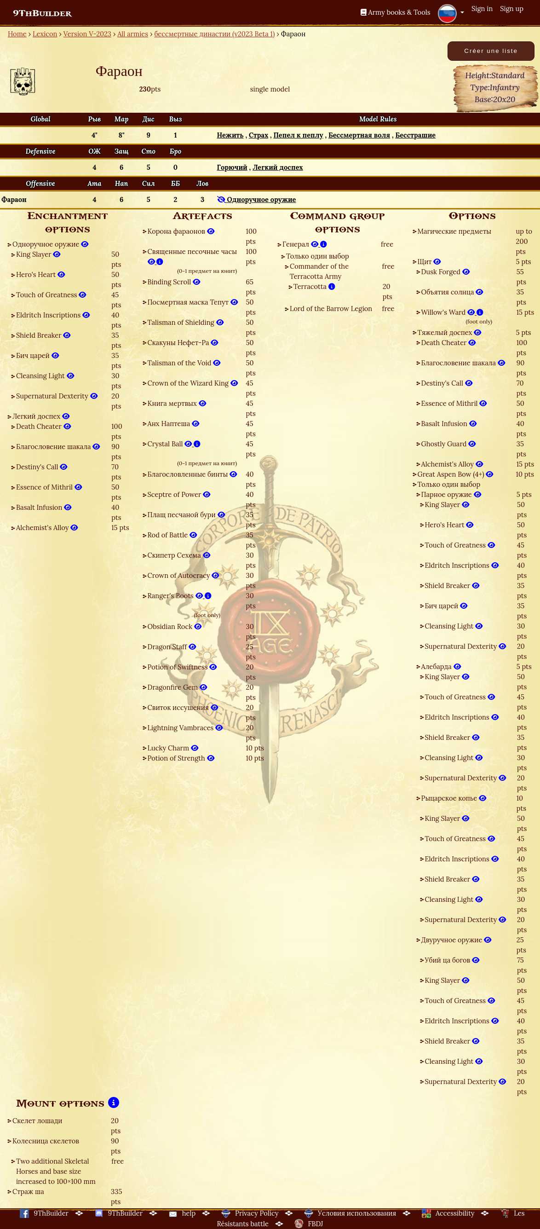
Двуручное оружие (456, 939)
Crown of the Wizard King (193, 383)
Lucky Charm (173, 748)
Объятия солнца (452, 292)
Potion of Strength (181, 758)
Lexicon (45, 33)
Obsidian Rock (174, 626)
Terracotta (314, 286)
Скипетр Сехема (179, 555)
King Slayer (38, 254)
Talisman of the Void (184, 362)
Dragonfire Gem (177, 687)
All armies (132, 33)
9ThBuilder (42, 13)
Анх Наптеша (174, 423)
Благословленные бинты (192, 474)
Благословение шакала (58, 446)
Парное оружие (451, 494)
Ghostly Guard (448, 443)
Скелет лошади (37, 1120)
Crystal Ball (174, 443)
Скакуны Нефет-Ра (183, 342)
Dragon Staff (172, 646)
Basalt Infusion (43, 507)
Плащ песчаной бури (186, 514)
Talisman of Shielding (186, 322)
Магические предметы (455, 231)
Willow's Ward (452, 312)
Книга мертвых (177, 403)
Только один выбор (317, 256)
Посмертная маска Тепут (193, 302)
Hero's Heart (40, 274)
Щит (429, 261)
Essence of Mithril (49, 487)
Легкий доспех (40, 416)
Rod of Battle (172, 535)
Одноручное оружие (50, 244)
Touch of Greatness (51, 294)
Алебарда (441, 666)
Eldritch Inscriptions (53, 315)
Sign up (511, 8)
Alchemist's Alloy (47, 527)
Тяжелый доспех (450, 332)
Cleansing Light (45, 375)
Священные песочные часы (192, 256)
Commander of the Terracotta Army (319, 271)
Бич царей (37, 355)
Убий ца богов (452, 960)
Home (17, 33)
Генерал (304, 244)
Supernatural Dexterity (57, 396)
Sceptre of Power (179, 494)
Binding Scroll (174, 281)
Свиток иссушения (183, 707)
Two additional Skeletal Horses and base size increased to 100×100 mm (56, 1171)
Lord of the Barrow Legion (331, 308)
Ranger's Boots (180, 595)
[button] (451, 13)
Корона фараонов (181, 231)
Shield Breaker (43, 335)
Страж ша (28, 1191)
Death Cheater (43, 426)
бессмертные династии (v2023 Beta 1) (214, 33)
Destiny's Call (41, 466)
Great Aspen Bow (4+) (456, 474)
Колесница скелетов (45, 1141)
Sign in (482, 8)
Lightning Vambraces (185, 727)
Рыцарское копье (454, 798)
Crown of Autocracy (183, 575)
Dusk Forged (445, 271)
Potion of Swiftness (182, 667)
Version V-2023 (87, 33)
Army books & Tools (396, 12)
